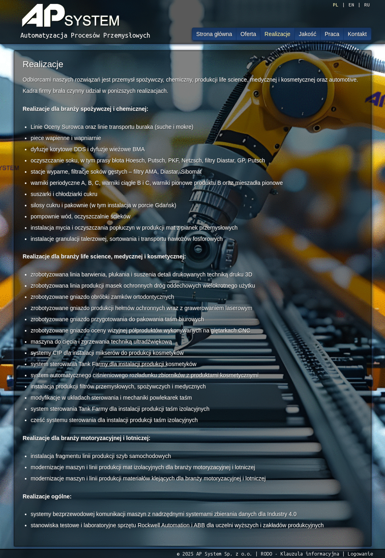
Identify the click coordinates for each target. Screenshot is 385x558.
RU (367, 4)
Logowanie (360, 553)
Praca (332, 34)
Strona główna (214, 34)
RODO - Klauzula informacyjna (300, 553)
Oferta (248, 34)
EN (351, 4)
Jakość (307, 34)
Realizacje (277, 34)
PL (336, 4)
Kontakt (357, 34)
